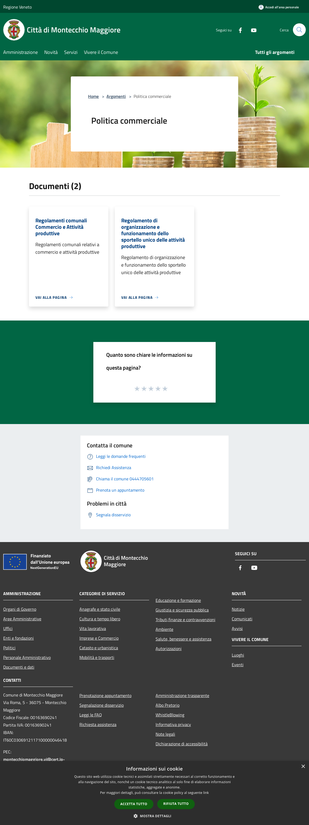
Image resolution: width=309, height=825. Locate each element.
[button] (154, 816)
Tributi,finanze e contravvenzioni (185, 619)
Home (93, 96)
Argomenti (116, 96)
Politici (9, 647)
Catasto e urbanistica (98, 647)
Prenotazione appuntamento (105, 695)
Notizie (238, 609)
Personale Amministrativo (27, 657)
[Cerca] (299, 29)
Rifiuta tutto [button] (176, 803)
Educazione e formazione (178, 600)
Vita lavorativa (92, 628)
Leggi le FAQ (90, 715)
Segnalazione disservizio (101, 705)
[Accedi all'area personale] (279, 7)
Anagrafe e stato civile (99, 609)
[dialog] (154, 793)
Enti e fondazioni (18, 638)
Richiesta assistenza (97, 724)
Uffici (8, 628)
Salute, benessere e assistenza (183, 639)
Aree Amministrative (22, 619)
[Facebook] (238, 29)
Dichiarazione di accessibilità (182, 744)
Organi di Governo (19, 609)
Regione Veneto (17, 7)
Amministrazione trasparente (182, 695)
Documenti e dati (18, 667)
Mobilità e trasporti (96, 657)
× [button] (303, 767)
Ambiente (164, 629)
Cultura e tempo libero (99, 619)
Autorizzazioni (169, 648)
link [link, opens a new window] (206, 792)
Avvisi (237, 628)
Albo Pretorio (167, 705)
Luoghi (238, 655)
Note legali (165, 734)
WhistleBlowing (170, 715)
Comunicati (242, 619)
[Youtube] (251, 29)
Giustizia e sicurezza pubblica (182, 610)
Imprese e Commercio (99, 638)
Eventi (238, 664)
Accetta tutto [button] (133, 804)
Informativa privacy (173, 724)
